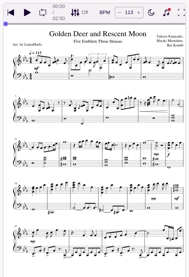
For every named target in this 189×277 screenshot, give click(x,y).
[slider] (5, 24)
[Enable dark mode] (151, 12)
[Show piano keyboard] (166, 12)
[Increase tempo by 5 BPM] (138, 12)
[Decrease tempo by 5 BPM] (119, 12)
